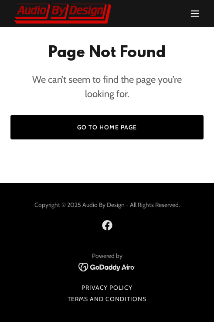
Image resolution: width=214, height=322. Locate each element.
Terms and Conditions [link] (107, 299)
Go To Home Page (107, 127)
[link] (62, 13)
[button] (195, 13)
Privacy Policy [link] (107, 287)
